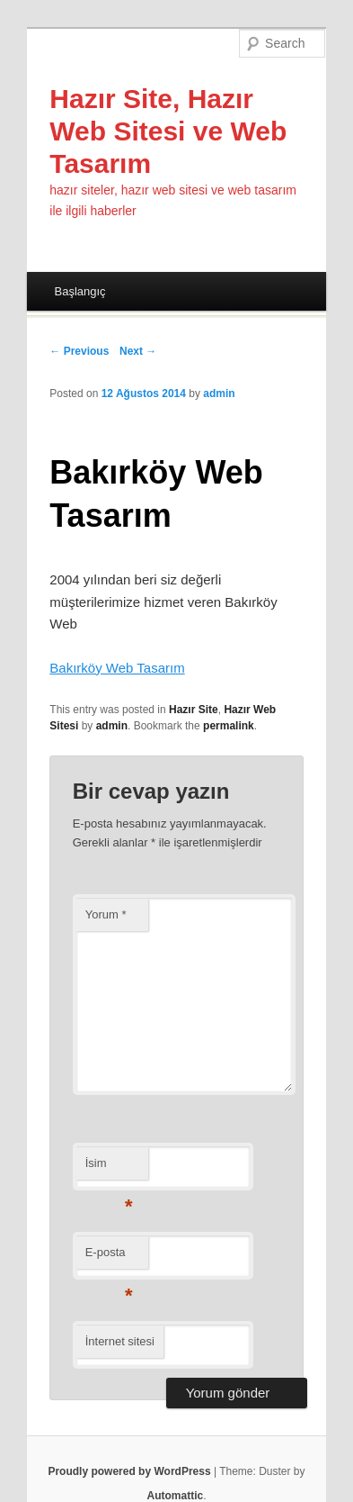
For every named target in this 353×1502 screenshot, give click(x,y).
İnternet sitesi (119, 1341)
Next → (137, 351)
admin (218, 393)
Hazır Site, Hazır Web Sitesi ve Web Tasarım (168, 131)
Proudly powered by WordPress (129, 1471)
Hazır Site (193, 709)
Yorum (106, 914)
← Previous (79, 351)
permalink (228, 725)
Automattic (174, 1495)
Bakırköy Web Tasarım (116, 667)
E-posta (109, 1257)
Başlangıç (79, 291)
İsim (109, 1168)
